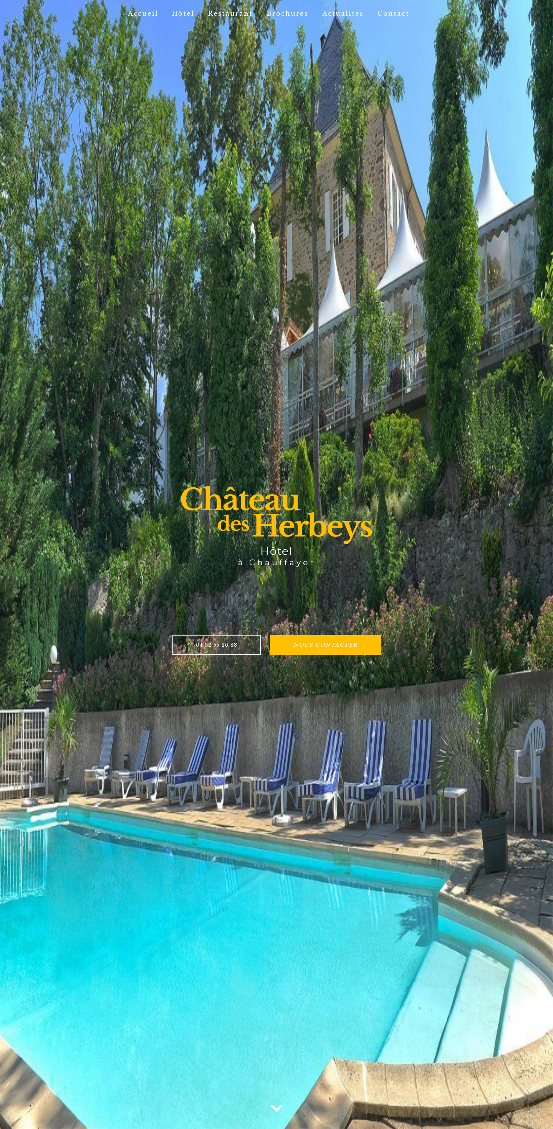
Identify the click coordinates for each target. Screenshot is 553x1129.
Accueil (143, 13)
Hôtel (183, 13)
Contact (393, 13)
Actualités (343, 13)
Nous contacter (325, 645)
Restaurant (230, 13)
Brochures (287, 13)
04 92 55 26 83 (216, 645)
